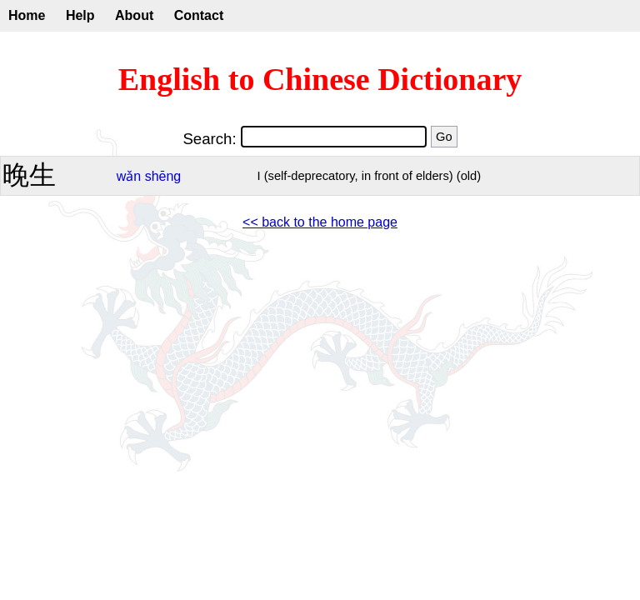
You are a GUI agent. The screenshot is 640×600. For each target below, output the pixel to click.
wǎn (129, 176)
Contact (199, 15)
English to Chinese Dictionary (320, 79)
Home (26, 15)
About (134, 15)
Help (80, 15)
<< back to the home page (320, 222)
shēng (163, 176)
